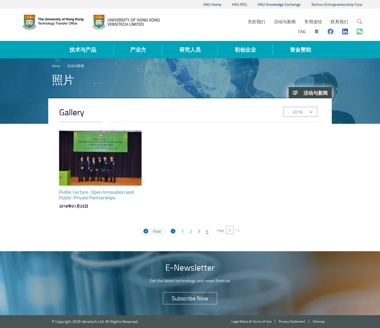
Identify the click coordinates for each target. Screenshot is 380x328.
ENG (302, 31)
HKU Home (212, 4)
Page (220, 230)
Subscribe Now (190, 298)
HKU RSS (239, 4)
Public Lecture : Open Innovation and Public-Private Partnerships (96, 194)
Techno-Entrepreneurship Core (336, 4)
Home (56, 65)
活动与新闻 (75, 65)
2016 (297, 112)
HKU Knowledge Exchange (279, 4)
